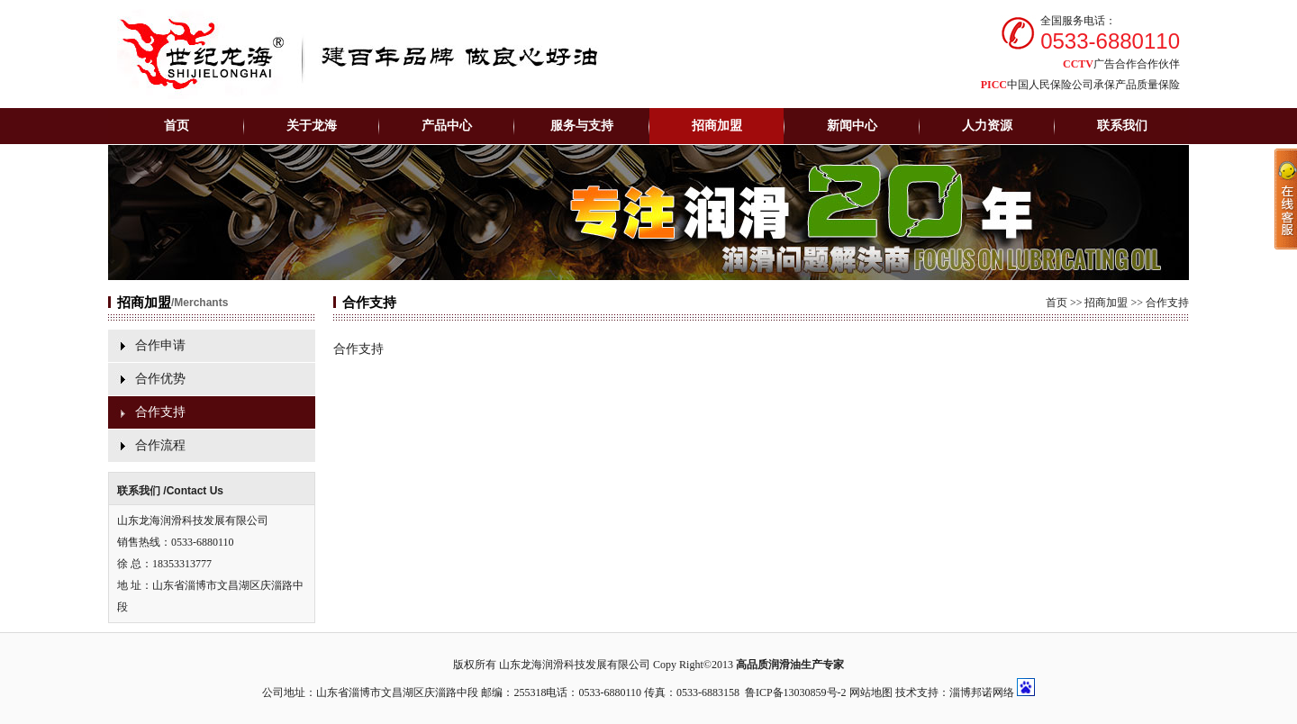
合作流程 (160, 445)
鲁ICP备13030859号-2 (796, 692)
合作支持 (160, 412)
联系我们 (1122, 125)
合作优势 (160, 378)
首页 (176, 125)
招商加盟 (1106, 302)
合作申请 (160, 345)
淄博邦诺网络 (981, 692)
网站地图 (871, 692)
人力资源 (987, 125)
